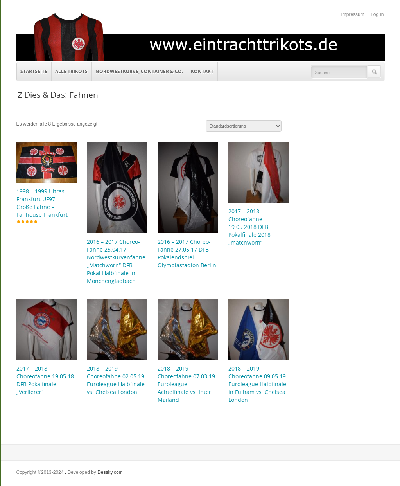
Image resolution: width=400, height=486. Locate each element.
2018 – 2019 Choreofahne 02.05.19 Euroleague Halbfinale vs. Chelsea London (116, 380)
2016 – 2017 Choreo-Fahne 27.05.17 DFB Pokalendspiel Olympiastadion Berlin (187, 253)
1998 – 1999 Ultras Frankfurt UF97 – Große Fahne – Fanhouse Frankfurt (42, 202)
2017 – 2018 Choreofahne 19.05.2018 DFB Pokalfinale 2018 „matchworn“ (249, 226)
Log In (377, 14)
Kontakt (200, 70)
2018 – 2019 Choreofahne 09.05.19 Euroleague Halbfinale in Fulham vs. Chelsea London (257, 384)
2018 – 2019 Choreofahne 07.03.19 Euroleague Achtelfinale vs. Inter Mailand (186, 384)
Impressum (352, 14)
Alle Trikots (71, 71)
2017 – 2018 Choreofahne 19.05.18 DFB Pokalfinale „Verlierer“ (45, 380)
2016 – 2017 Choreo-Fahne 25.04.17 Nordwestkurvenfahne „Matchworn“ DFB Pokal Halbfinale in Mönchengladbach (116, 261)
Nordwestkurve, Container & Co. (139, 71)
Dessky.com (109, 472)
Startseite (33, 71)
